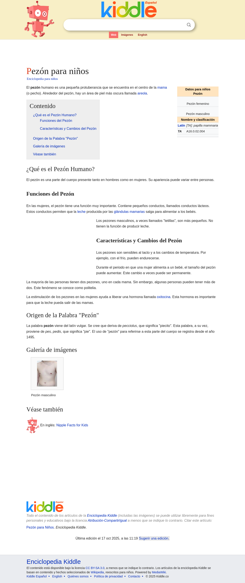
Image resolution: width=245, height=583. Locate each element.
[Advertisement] (122, 51)
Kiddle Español (37, 576)
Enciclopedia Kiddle (102, 515)
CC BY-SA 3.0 (95, 568)
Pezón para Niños (40, 527)
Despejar (180, 25)
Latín (181, 125)
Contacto (134, 576)
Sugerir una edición (153, 538)
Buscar (189, 25)
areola (142, 93)
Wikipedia (97, 572)
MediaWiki (159, 572)
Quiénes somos (78, 576)
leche (81, 211)
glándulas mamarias (129, 211)
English (142, 34)
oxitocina (163, 297)
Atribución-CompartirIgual (107, 520)
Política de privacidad (108, 576)
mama (162, 87)
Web (113, 34)
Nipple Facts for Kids (72, 425)
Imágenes (127, 34)
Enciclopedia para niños (42, 78)
